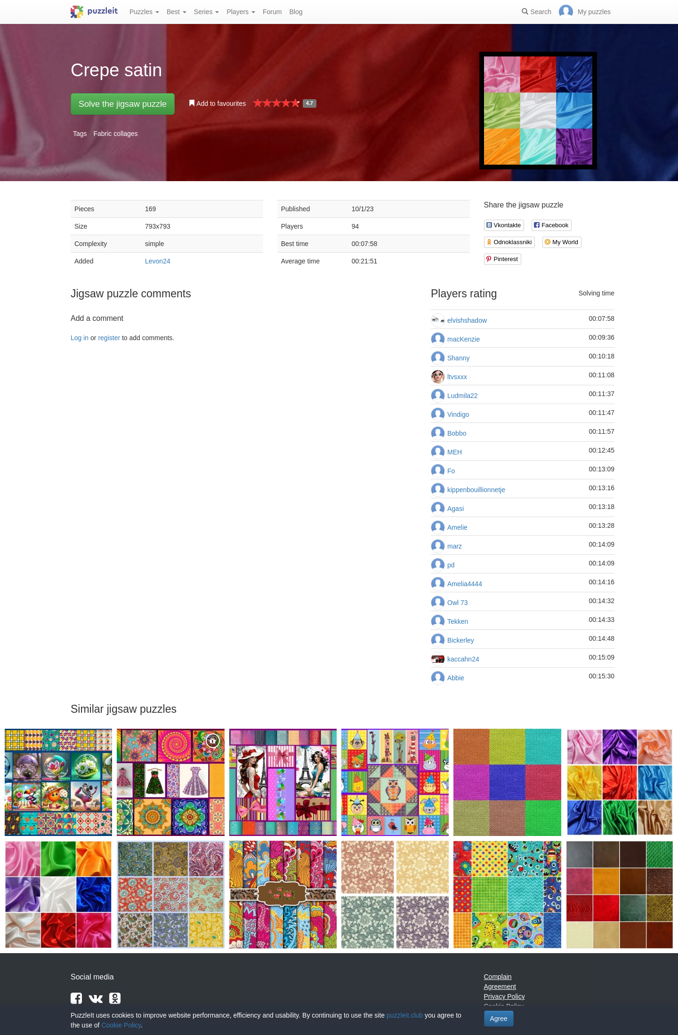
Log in (80, 338)
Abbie (455, 678)
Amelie (457, 527)
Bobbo (456, 433)
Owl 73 (457, 602)
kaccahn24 (463, 659)
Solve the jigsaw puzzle (123, 104)
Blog (295, 12)
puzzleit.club (405, 1015)
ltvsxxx (457, 377)
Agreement (500, 986)
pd (451, 565)
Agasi (455, 508)
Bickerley (460, 640)
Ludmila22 (462, 395)
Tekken (457, 621)
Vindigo (458, 414)
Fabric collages (115, 133)
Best (176, 12)
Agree (499, 1018)
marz (454, 546)
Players (240, 12)
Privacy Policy (504, 996)
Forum (272, 12)
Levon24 (157, 261)
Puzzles (144, 12)
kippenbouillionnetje (476, 490)
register (109, 338)
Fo (451, 471)
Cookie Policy (121, 1025)
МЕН (454, 452)
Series (206, 12)
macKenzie (463, 339)
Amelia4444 (464, 584)
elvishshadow (467, 320)
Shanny (458, 358)
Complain (498, 976)
